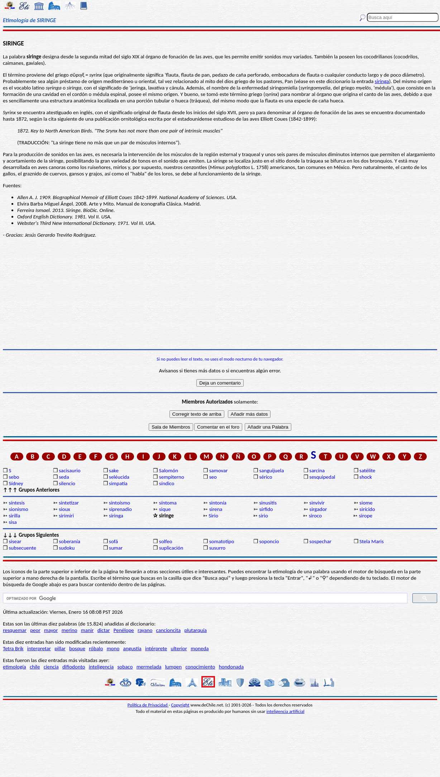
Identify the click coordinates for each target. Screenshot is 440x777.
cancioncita (168, 630)
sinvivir (317, 503)
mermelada (149, 666)
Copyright (180, 705)
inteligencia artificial (286, 711)
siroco (315, 515)
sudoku (67, 548)
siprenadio (120, 509)
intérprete (156, 648)
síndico (166, 483)
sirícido (367, 509)
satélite (367, 470)
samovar (218, 470)
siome (366, 503)
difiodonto (73, 666)
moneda (200, 648)
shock (365, 477)
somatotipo (221, 541)
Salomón (168, 470)
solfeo (165, 541)
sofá (113, 541)
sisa (12, 522)
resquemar (15, 630)
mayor (51, 630)
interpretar (39, 648)
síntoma (168, 503)
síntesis (17, 503)
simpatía (118, 483)
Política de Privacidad (148, 705)
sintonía (217, 503)
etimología (14, 666)
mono (113, 648)
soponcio (269, 541)
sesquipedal (322, 477)
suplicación (171, 548)
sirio (263, 515)
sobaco (125, 666)
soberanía (69, 541)
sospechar (320, 541)
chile (35, 666)
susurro (217, 548)
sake (114, 470)
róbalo (96, 648)
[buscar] (204, 598)
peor (35, 630)
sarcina (317, 470)
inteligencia (101, 666)
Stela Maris (371, 541)
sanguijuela (271, 470)
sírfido (266, 509)
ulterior (179, 648)
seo (213, 477)
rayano (145, 630)
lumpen (173, 666)
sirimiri (66, 515)
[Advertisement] (220, 293)
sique (165, 509)
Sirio (213, 515)
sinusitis (268, 503)
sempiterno (171, 477)
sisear (15, 541)
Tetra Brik (13, 648)
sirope (366, 515)
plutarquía (195, 630)
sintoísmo (119, 503)
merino (69, 630)
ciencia (51, 666)
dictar (103, 630)
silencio (67, 483)
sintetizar (69, 503)
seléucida (119, 477)
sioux (64, 509)
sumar (116, 548)
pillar (60, 648)
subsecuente (22, 548)
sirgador (318, 509)
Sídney (16, 483)
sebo (14, 477)
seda (64, 477)
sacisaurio (69, 470)
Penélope (124, 630)
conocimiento (200, 666)
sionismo (18, 509)
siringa (382, 81)
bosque (77, 648)
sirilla (14, 515)
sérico (265, 477)
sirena (216, 509)
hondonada (231, 666)
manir (87, 630)
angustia (132, 648)
